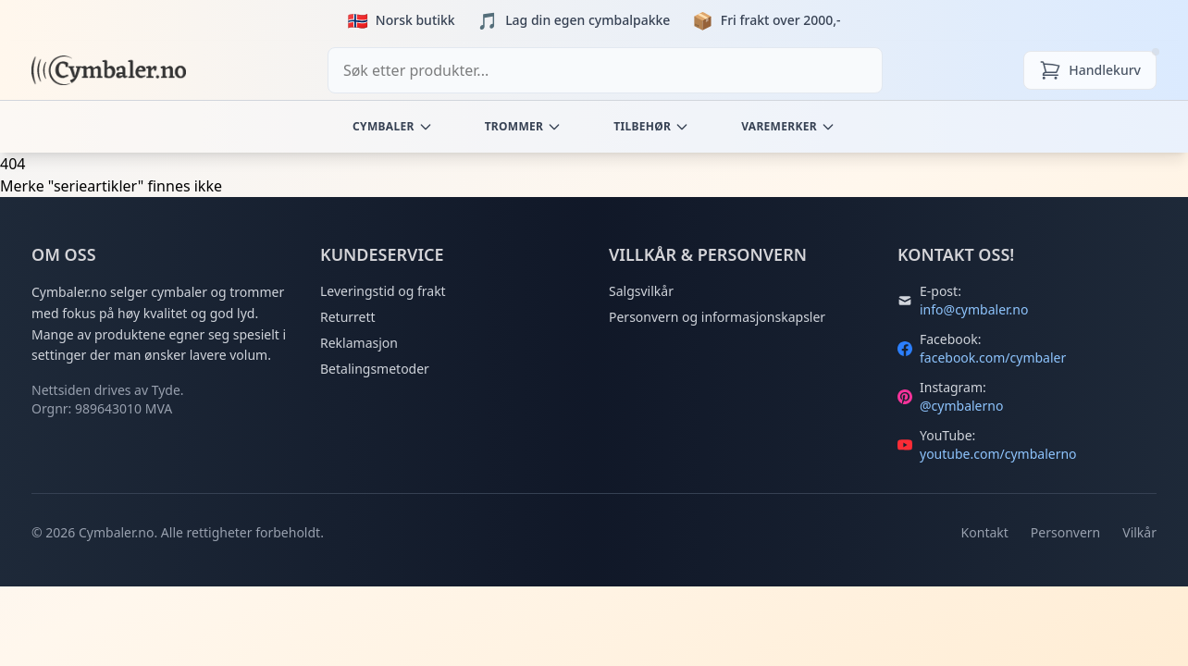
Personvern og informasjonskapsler (717, 317)
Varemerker (788, 126)
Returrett (348, 317)
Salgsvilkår (641, 291)
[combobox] (605, 70)
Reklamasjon (359, 343)
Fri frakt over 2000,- (781, 20)
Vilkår (1139, 532)
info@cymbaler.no (974, 309)
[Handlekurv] (1090, 70)
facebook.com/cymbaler (993, 357)
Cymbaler (393, 126)
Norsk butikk (415, 20)
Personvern (1065, 532)
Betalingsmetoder (374, 368)
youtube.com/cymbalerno (998, 453)
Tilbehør (651, 126)
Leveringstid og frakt (383, 291)
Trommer (524, 126)
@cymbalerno (961, 405)
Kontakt (985, 532)
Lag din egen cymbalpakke (587, 20)
